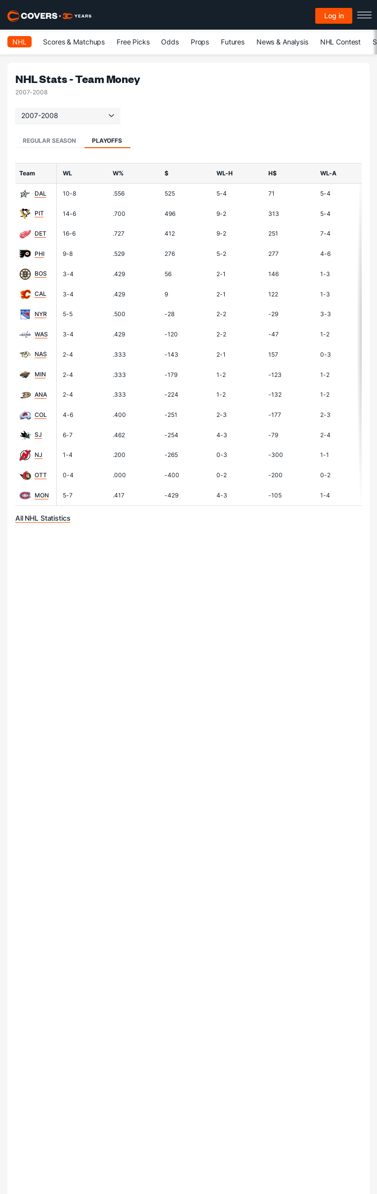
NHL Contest (340, 42)
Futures (233, 42)
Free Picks (133, 42)
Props (200, 42)
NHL (19, 42)
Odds (169, 42)
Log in (334, 15)
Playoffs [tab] (107, 140)
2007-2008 (67, 115)
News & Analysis (282, 42)
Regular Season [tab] (49, 140)
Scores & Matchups (74, 42)
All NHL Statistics (42, 518)
